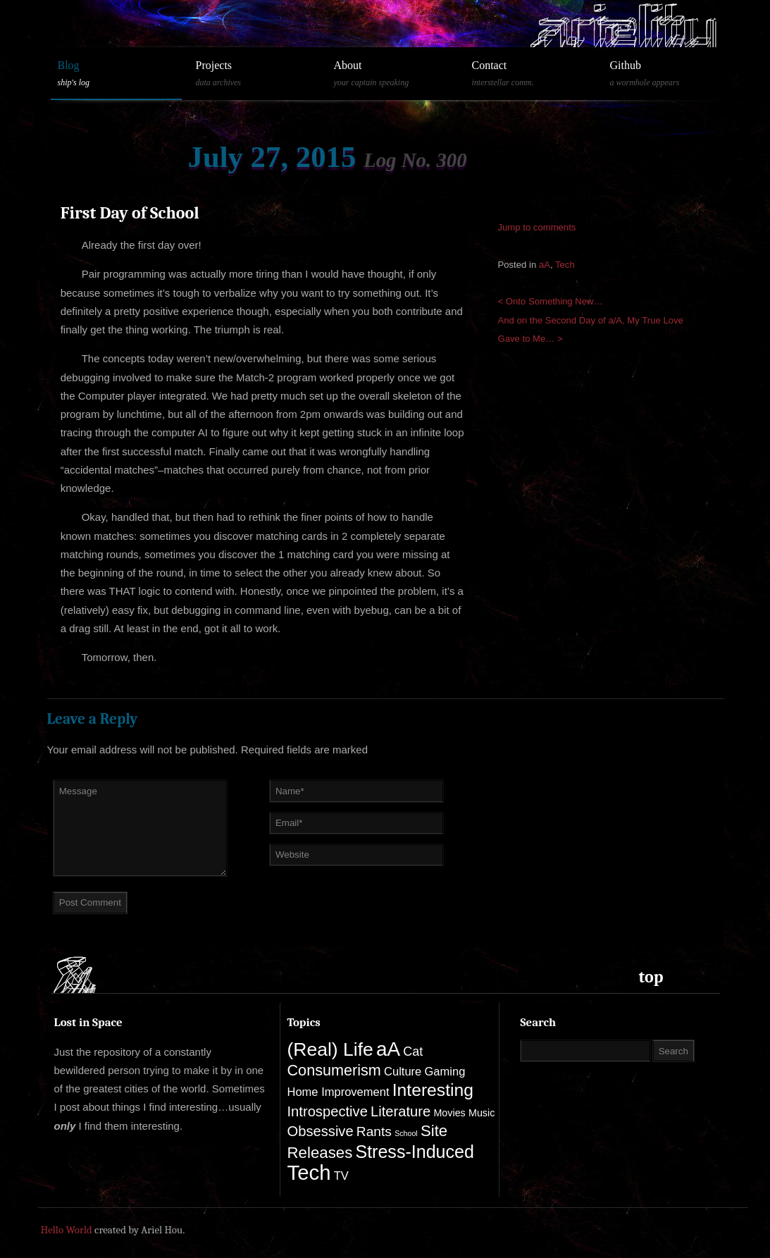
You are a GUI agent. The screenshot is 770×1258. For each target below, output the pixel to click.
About (392, 73)
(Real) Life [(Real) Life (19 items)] (330, 1049)
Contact (530, 73)
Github (668, 73)
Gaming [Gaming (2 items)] (444, 1071)
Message (140, 827)
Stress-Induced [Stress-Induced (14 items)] (414, 1151)
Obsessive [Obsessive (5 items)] (320, 1131)
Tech (565, 264)
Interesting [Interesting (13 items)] (432, 1089)
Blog (116, 73)
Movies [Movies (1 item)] (449, 1112)
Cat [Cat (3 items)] (413, 1051)
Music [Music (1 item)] (481, 1112)
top (651, 977)
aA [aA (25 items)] (388, 1049)
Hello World (66, 1229)
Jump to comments (537, 227)
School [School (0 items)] (406, 1133)
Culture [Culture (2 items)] (402, 1071)
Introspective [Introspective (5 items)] (327, 1111)
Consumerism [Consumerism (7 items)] (334, 1070)
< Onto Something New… (550, 301)
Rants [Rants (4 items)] (374, 1131)
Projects (254, 73)
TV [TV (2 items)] (341, 1176)
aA (544, 264)
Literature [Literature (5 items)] (400, 1111)
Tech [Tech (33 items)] (309, 1172)
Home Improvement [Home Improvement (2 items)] (338, 1092)
